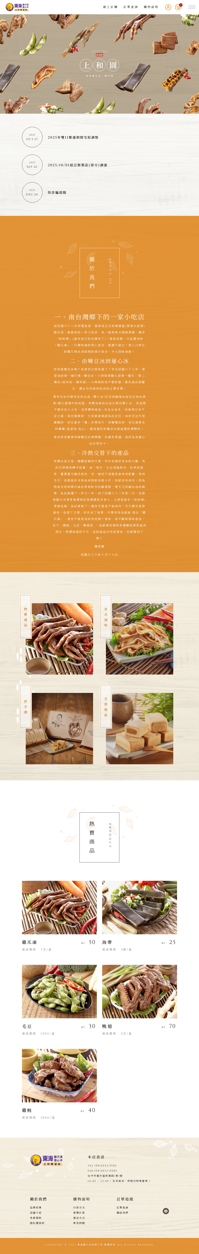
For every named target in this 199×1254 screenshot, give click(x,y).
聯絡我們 (122, 1213)
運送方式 (79, 1218)
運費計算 (79, 1213)
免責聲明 (36, 1218)
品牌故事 (36, 1208)
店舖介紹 (36, 1213)
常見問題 (79, 1223)
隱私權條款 (37, 1223)
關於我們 (38, 1199)
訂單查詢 (130, 7)
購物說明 (151, 7)
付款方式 (79, 1208)
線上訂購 (110, 7)
